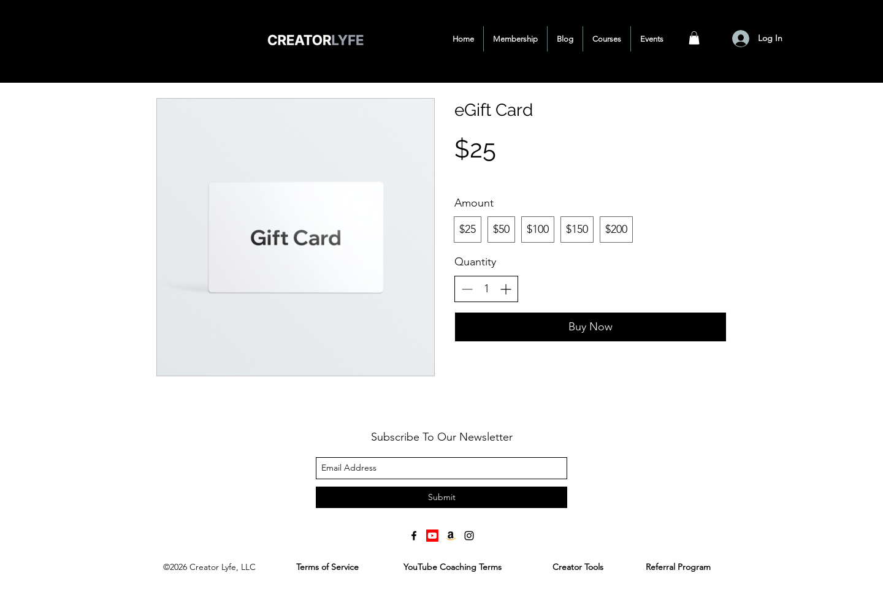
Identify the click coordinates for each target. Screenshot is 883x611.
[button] (694, 38)
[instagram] (469, 535)
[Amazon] (451, 535)
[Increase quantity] (505, 289)
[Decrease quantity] (467, 289)
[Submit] (441, 497)
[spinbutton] (486, 289)
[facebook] (414, 535)
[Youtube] (432, 535)
